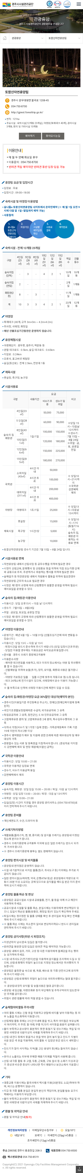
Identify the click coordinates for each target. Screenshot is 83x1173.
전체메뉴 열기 (78, 4)
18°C (67, 1130)
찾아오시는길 (53, 135)
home (4, 38)
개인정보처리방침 (17, 1130)
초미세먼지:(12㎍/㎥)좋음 (41, 1140)
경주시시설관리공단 (18, 5)
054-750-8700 (19, 106)
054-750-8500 (69, 1150)
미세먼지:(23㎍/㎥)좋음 (60, 1135)
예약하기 (30, 135)
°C (35, 1135)
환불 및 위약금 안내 (18, 1117)
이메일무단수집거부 (43, 1130)
